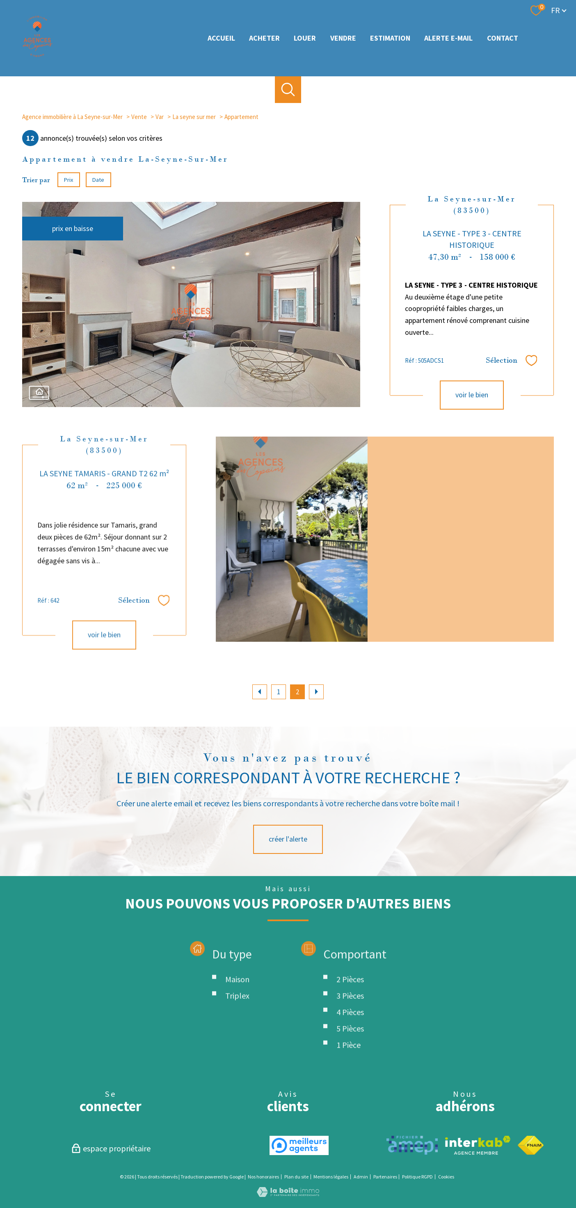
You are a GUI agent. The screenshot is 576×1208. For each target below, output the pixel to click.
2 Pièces (350, 1024)
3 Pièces (350, 1040)
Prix (68, 179)
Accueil (221, 38)
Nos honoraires (263, 1177)
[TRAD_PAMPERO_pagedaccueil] (37, 55)
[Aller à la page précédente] (259, 691)
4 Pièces (350, 1057)
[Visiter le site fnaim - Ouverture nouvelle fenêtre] (531, 1145)
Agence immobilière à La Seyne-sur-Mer (72, 117)
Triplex (237, 1040)
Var (159, 117)
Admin (361, 1177)
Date (99, 179)
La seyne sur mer (194, 117)
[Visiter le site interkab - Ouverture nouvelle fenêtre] (477, 1145)
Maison (237, 1024)
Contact (502, 38)
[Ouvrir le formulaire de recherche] (288, 89)
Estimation (390, 38)
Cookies (446, 1177)
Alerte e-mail (448, 38)
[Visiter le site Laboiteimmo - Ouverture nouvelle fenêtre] (288, 1194)
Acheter (264, 38)
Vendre (343, 38)
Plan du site (296, 1177)
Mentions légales (330, 1177)
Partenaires (385, 1177)
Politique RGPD (417, 1177)
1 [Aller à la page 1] (278, 691)
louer (305, 38)
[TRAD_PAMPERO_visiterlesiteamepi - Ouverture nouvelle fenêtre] (412, 1145)
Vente (139, 117)
